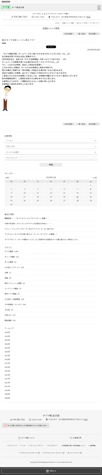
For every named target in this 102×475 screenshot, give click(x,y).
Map (88, 17)
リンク (23, 445)
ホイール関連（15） (12, 256)
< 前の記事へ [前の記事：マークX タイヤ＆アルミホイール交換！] (69, 33)
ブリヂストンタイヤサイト (28, 453)
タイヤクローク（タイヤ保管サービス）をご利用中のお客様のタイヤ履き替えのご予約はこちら (41, 239)
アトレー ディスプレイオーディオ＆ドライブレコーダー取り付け (29, 229)
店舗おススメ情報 (68, 23)
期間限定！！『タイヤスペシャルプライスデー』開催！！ (27, 218)
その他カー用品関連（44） (15, 299)
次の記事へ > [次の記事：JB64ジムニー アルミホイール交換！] (94, 33)
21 (77, 196)
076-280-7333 (20, 16)
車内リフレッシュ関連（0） (15, 283)
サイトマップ (12, 445)
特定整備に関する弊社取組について (73, 445)
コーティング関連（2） (13, 288)
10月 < (7, 177)
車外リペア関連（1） (13, 294)
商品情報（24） (11, 320)
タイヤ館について (26, 438)
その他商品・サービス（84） (16, 304)
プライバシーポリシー (36, 445)
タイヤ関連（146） (12, 251)
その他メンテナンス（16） (15, 267)
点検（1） (8, 272)
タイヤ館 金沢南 (18, 7)
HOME (57, 23)
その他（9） (9, 310)
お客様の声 (75, 438)
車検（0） (8, 278)
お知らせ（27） (11, 315)
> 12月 (94, 177)
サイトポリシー (53, 445)
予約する (51, 471)
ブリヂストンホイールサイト (52, 453)
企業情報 (92, 445)
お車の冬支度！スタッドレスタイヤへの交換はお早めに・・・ (28, 223)
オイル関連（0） (11, 262)
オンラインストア (73, 453)
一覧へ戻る (81, 33)
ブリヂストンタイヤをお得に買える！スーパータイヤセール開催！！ (31, 234)
